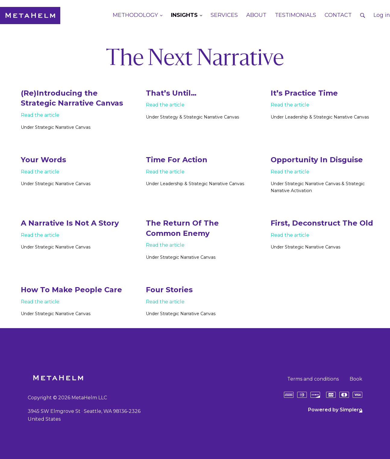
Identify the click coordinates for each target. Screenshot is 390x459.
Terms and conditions (313, 379)
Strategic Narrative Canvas (62, 127)
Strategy (169, 117)
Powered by (335, 410)
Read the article (40, 115)
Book (356, 379)
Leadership (296, 117)
